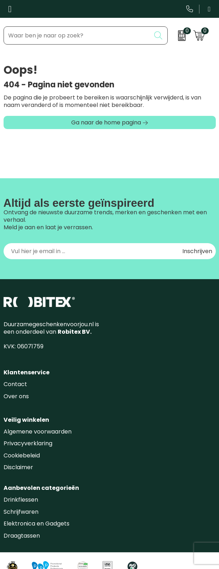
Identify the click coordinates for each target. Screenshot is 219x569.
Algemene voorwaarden (38, 431)
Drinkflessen (21, 500)
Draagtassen (22, 536)
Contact (15, 384)
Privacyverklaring (28, 443)
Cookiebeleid (22, 455)
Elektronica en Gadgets (36, 523)
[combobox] (77, 35)
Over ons (16, 396)
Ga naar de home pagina (106, 122)
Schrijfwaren (21, 512)
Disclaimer (18, 467)
